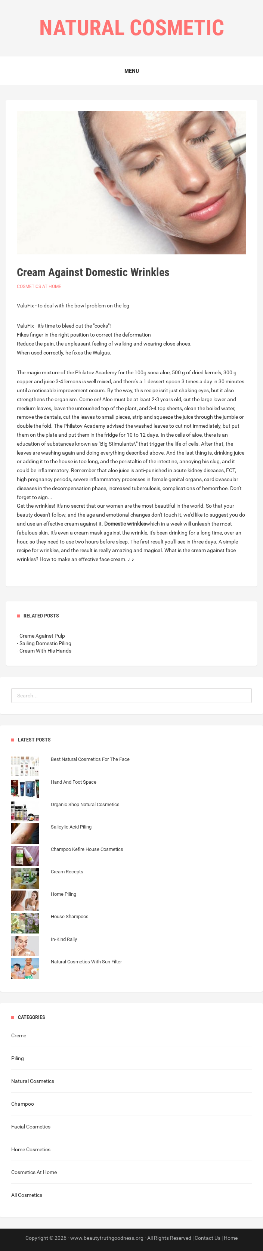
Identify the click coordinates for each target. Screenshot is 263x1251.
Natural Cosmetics (32, 1081)
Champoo (22, 1104)
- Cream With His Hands (44, 651)
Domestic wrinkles (125, 524)
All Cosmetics (26, 1195)
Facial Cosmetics (30, 1127)
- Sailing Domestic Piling (44, 643)
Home (231, 1238)
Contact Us (207, 1238)
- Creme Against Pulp (41, 636)
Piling (17, 1058)
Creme (18, 1035)
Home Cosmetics (30, 1149)
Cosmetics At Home (39, 286)
